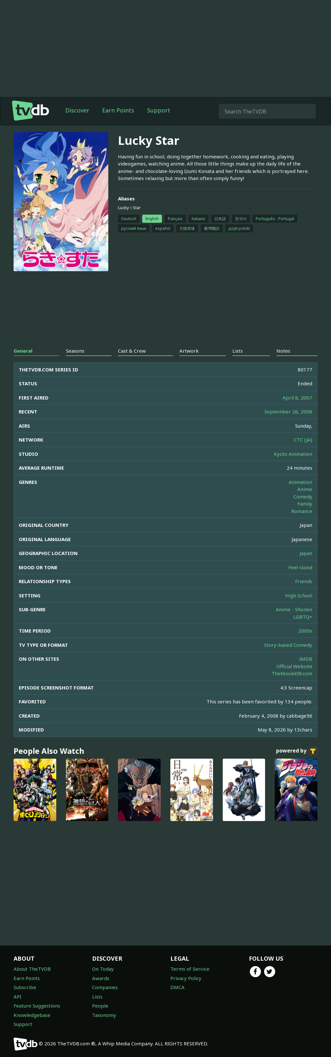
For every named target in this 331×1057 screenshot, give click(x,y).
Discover (77, 110)
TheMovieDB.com (292, 673)
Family (304, 503)
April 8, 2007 (297, 397)
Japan (306, 553)
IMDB (305, 659)
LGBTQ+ (302, 617)
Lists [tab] (237, 350)
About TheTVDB (32, 969)
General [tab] (23, 350)
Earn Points (118, 110)
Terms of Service (189, 969)
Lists (97, 996)
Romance (301, 511)
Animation (300, 482)
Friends (303, 581)
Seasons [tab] (75, 350)
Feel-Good (300, 567)
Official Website (294, 666)
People (100, 1005)
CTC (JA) (303, 439)
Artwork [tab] (189, 350)
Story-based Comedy (288, 645)
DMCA (177, 987)
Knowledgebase (32, 1015)
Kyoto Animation (293, 454)
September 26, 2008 (288, 411)
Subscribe (25, 987)
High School (298, 595)
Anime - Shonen (294, 609)
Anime (304, 489)
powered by (296, 751)
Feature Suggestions (37, 1005)
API (17, 996)
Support (158, 110)
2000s (305, 630)
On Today (103, 969)
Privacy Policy (185, 978)
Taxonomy (104, 1015)
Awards (100, 978)
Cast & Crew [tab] (132, 350)
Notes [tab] (283, 350)
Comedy (303, 496)
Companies (105, 987)
